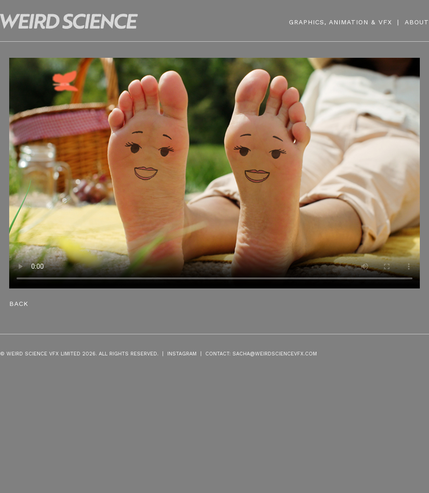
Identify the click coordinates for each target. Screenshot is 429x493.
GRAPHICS (306, 22)
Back (18, 303)
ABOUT (417, 22)
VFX (385, 22)
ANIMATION (348, 22)
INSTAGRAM (182, 354)
